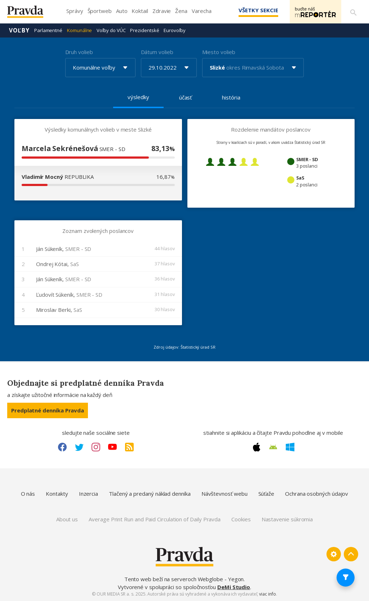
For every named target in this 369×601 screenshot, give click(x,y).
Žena (181, 10)
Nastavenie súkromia (287, 519)
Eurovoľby (174, 30)
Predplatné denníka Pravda (47, 410)
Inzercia (88, 493)
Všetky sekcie (257, 10)
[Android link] (273, 447)
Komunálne (79, 30)
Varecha (201, 10)
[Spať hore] (351, 554)
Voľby (19, 30)
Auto (122, 10)
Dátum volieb (157, 52)
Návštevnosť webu (224, 493)
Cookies (240, 519)
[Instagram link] (96, 447)
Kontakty (57, 493)
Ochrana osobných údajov (316, 493)
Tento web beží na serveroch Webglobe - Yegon (184, 579)
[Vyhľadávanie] (353, 11)
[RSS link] (129, 447)
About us (67, 519)
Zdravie (161, 10)
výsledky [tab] (138, 97)
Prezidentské (144, 30)
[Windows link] (290, 447)
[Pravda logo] (30, 13)
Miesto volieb (218, 52)
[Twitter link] (79, 447)
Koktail (140, 10)
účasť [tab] (185, 97)
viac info (267, 594)
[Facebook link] (62, 447)
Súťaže (266, 493)
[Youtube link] (112, 447)
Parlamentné (48, 30)
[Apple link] (256, 447)
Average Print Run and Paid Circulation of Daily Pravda (155, 519)
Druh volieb (79, 52)
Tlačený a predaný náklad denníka (150, 493)
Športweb (100, 10)
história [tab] (231, 97)
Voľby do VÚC (111, 30)
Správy (74, 10)
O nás (28, 493)
